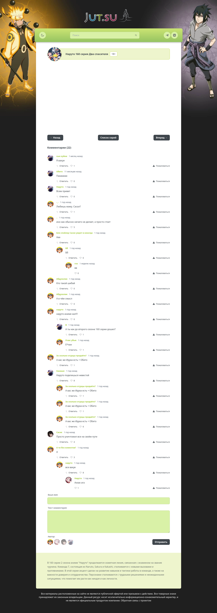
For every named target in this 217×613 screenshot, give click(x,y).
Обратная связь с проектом (136, 600)
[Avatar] (50, 542)
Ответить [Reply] (62, 165)
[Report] (161, 165)
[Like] (72, 165)
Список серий (108, 137)
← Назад (55, 137)
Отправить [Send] (161, 542)
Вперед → (161, 137)
